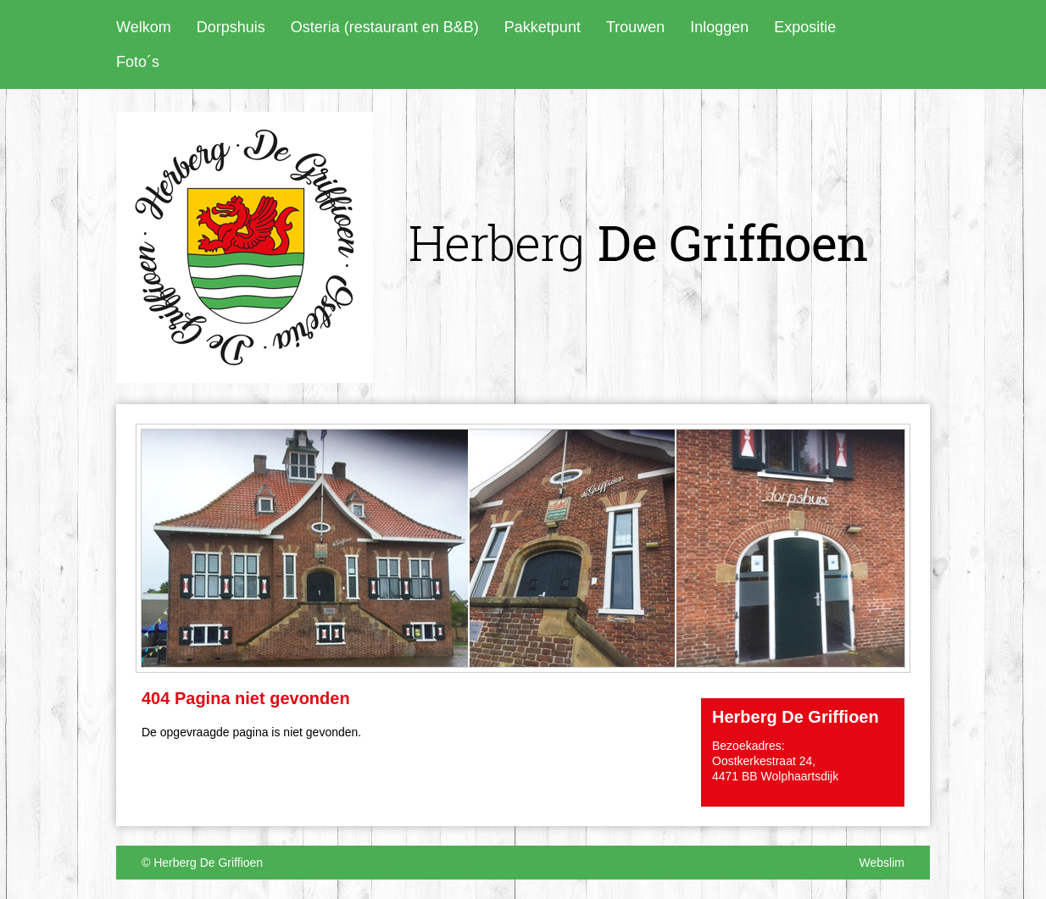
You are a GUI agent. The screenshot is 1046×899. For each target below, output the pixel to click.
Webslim (882, 862)
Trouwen (635, 27)
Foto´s (137, 61)
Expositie (805, 27)
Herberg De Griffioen (208, 862)
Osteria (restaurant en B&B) (385, 27)
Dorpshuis (231, 27)
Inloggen (719, 27)
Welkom (143, 27)
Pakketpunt (542, 27)
